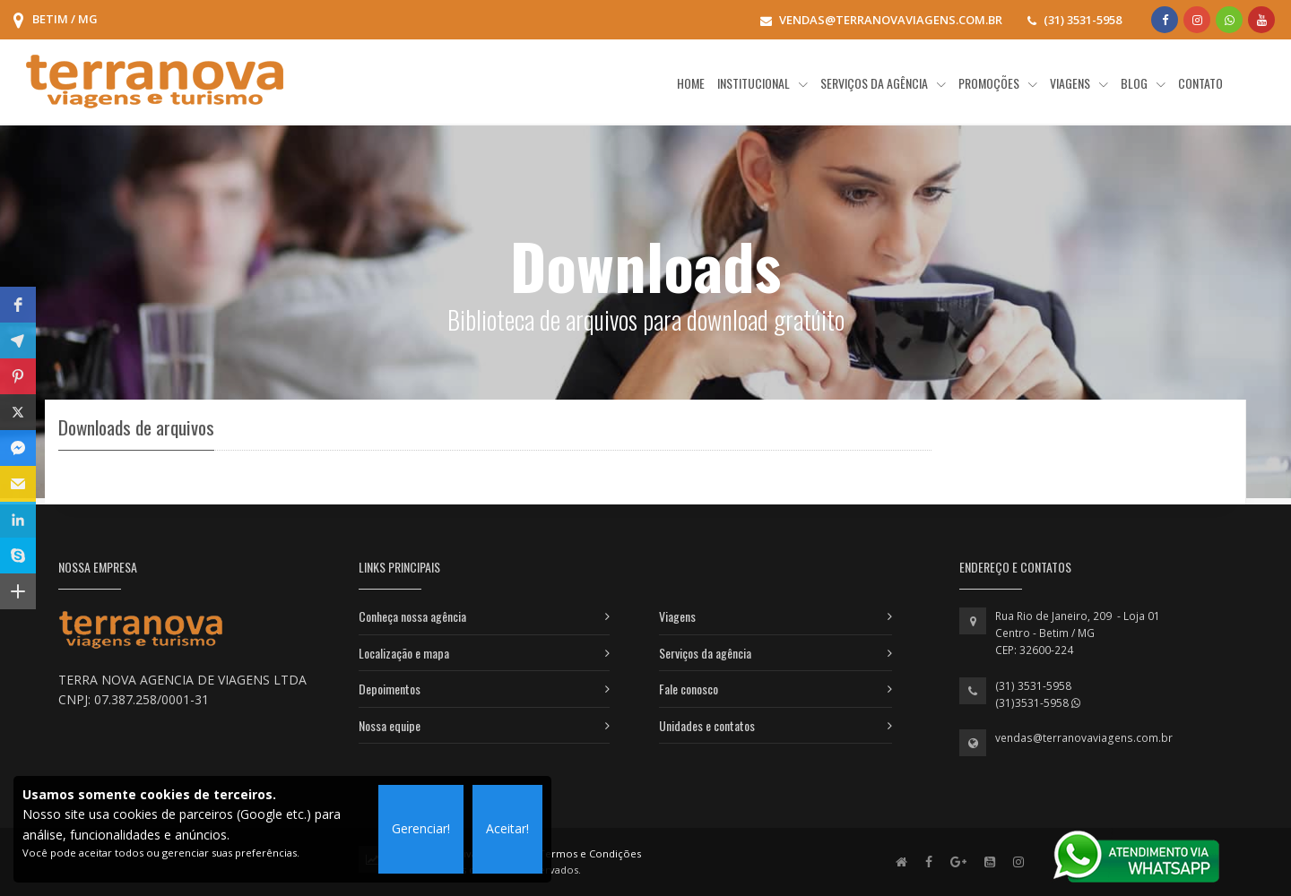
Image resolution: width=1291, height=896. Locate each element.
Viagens (677, 616)
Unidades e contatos (707, 725)
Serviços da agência (705, 652)
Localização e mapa (404, 652)
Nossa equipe (389, 725)
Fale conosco (688, 688)
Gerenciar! (421, 828)
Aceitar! (507, 828)
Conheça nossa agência (412, 616)
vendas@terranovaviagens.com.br (1084, 737)
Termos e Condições (590, 853)
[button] (18, 305)
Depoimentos (389, 688)
